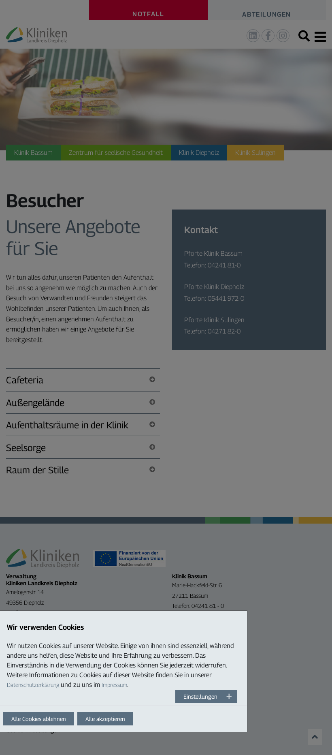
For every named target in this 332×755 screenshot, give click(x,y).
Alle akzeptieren (105, 718)
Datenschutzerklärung (33, 684)
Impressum (114, 684)
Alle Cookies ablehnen (38, 718)
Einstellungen (200, 696)
